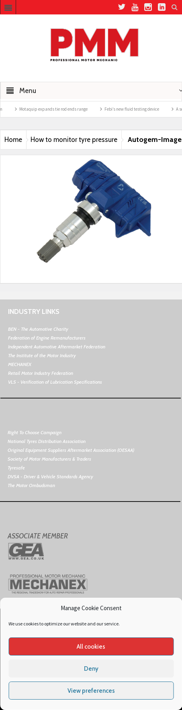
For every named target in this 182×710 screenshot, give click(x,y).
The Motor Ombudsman (31, 485)
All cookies (91, 646)
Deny (91, 668)
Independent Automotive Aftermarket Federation (56, 347)
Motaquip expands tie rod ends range (61, 109)
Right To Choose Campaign (34, 432)
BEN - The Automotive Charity (38, 329)
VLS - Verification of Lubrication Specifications (55, 382)
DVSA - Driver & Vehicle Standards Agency (50, 476)
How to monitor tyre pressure (74, 140)
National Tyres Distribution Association (47, 441)
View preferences (91, 690)
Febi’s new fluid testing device (139, 109)
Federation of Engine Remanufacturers (47, 338)
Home (13, 140)
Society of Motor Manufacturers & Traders (49, 459)
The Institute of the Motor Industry (42, 355)
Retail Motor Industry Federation (40, 373)
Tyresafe (16, 468)
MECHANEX (19, 364)
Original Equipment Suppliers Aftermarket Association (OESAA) (71, 450)
